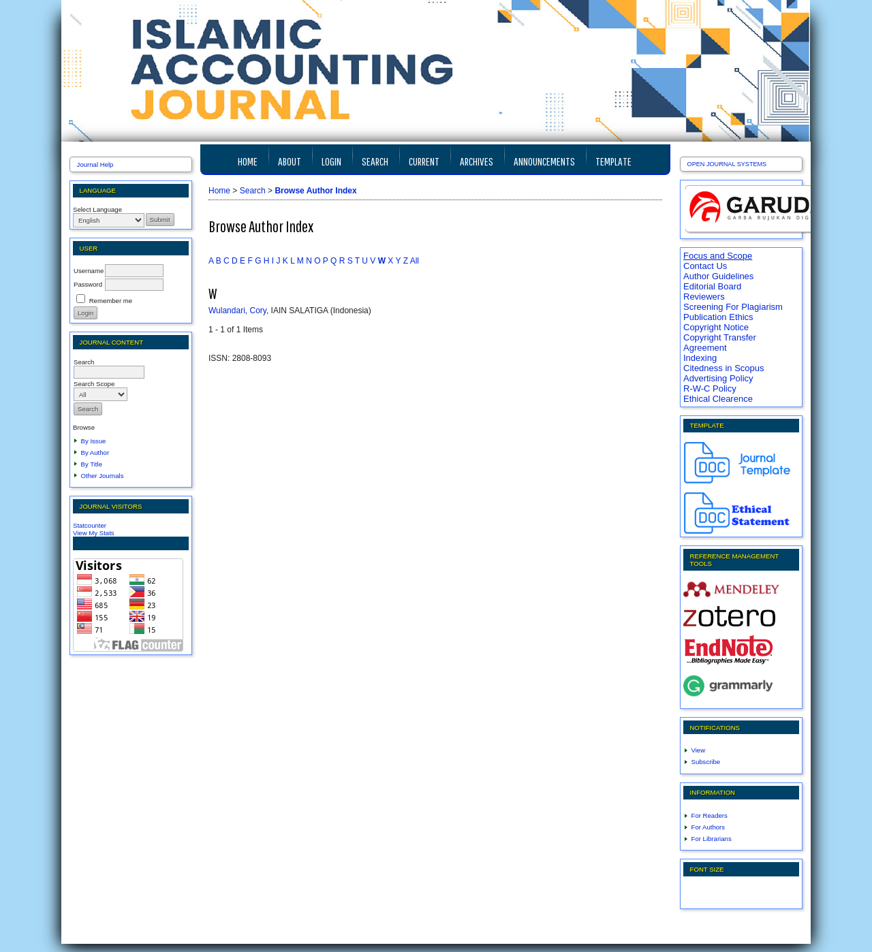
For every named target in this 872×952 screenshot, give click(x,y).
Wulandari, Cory (237, 310)
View (698, 750)
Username (89, 270)
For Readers (709, 815)
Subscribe (706, 761)
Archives (476, 161)
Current (424, 161)
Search (375, 161)
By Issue (93, 441)
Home (248, 161)
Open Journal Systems (727, 164)
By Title (91, 464)
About (289, 161)
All (414, 261)
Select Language (97, 209)
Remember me (110, 300)
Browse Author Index (315, 190)
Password (88, 284)
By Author (95, 452)
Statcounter (89, 525)
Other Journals (102, 475)
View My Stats (93, 533)
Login (331, 161)
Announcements (544, 161)
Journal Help (95, 164)
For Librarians (711, 838)
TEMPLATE (613, 161)
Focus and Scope (717, 256)
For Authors (708, 827)
